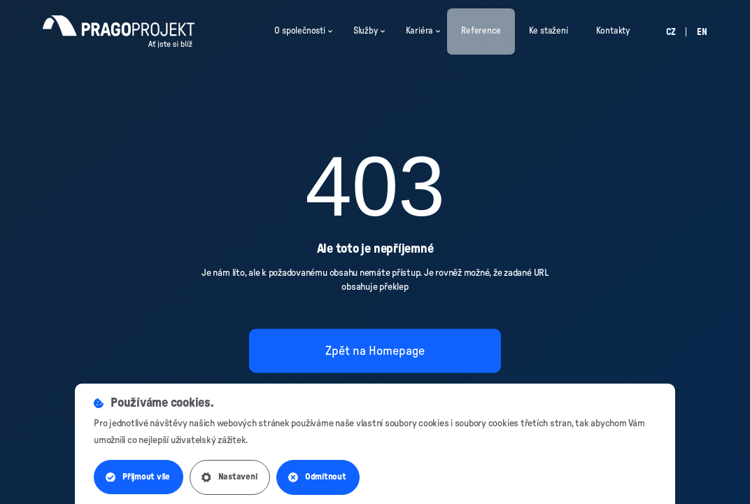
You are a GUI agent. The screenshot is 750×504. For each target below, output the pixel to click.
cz (671, 32)
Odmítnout (319, 477)
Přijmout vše (138, 477)
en (702, 32)
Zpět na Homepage (375, 350)
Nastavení (230, 477)
